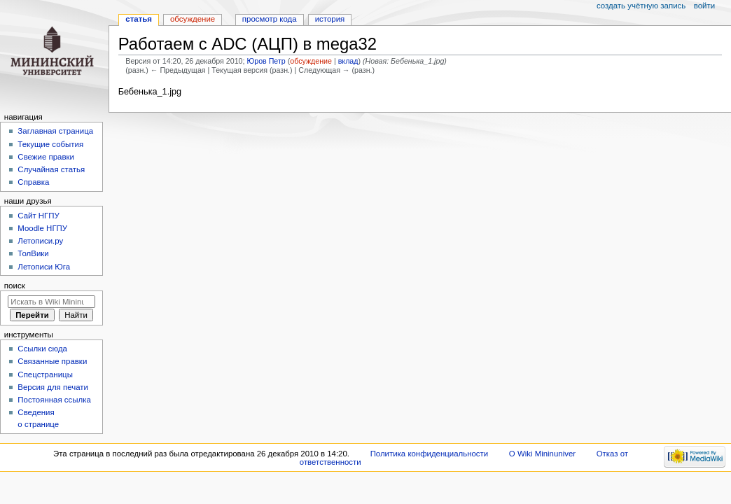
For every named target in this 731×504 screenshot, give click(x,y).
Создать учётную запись (641, 5)
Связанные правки (52, 361)
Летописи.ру (40, 241)
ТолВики (33, 253)
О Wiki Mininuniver (542, 453)
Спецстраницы (45, 374)
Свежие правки (46, 157)
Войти (704, 5)
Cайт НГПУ (38, 215)
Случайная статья (51, 169)
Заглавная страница (55, 131)
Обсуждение (192, 19)
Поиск (14, 285)
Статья (138, 19)
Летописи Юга (44, 266)
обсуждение (311, 61)
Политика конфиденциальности (429, 453)
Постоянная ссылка (54, 400)
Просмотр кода (269, 19)
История (330, 19)
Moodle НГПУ (42, 228)
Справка (33, 182)
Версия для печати (53, 387)
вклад (348, 61)
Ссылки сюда (42, 348)
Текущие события (50, 144)
